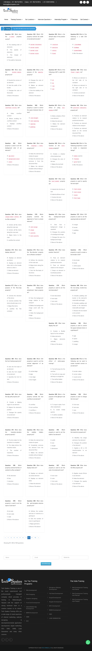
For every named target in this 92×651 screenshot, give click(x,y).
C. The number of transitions (14, 451)
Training (8, 28)
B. (34, 47)
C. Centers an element (78, 93)
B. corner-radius (76, 374)
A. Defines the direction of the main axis (36, 261)
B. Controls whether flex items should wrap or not (14, 302)
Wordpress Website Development (55, 588)
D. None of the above (13, 95)
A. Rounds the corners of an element (14, 81)
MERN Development (32, 613)
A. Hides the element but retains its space (36, 155)
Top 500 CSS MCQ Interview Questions (24, 28)
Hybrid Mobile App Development (31, 607)
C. (33, 50)
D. (34, 53)
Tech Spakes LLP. (46, 647)
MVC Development (54, 606)
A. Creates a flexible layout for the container (58, 332)
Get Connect (84, 19)
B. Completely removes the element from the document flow (36, 448)
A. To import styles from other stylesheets (58, 406)
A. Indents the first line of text (58, 190)
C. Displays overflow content (14, 125)
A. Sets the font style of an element (14, 368)
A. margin (75, 224)
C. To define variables (57, 415)
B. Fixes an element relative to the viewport (58, 266)
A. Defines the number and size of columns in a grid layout (36, 513)
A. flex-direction (11, 475)
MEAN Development (55, 610)
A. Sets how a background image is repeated (58, 227)
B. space (74, 338)
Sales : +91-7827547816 (32, 2)
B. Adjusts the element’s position (14, 408)
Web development (31, 590)
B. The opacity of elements (14, 51)
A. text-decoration (56, 295)
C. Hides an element (12, 270)
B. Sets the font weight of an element (14, 373)
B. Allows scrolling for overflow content (14, 120)
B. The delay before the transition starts (14, 446)
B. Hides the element (56, 121)
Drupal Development (55, 597)
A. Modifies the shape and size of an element (79, 439)
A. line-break (76, 260)
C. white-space (76, 265)
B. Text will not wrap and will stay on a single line (58, 375)
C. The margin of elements (14, 56)
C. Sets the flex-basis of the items (36, 271)
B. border (75, 227)
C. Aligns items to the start (14, 236)
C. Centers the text (56, 197)
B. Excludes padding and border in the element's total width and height (79, 305)
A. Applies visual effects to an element (79, 474)
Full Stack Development (56, 593)
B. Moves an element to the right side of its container (79, 88)
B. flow (9, 478)
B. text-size (75, 407)
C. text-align (32, 377)
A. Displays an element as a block (14, 259)
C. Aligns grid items (34, 524)
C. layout (76, 162)
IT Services (74, 19)
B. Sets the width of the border (14, 86)
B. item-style (10, 514)
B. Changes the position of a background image (58, 233)
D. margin (75, 344)
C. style (9, 516)
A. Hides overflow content (14, 115)
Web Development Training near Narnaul (80, 594)
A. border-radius (77, 371)
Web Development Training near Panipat (80, 600)
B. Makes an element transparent (36, 86)
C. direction (10, 481)
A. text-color (54, 475)
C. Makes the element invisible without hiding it (36, 167)
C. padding (75, 230)
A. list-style (10, 511)
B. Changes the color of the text (58, 160)
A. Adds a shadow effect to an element (58, 117)
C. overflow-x (32, 410)
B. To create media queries (58, 411)
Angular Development (55, 602)
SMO (50, 614)
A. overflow (32, 404)
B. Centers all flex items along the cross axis (14, 231)
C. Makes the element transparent (58, 125)
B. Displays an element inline (36, 480)
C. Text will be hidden (56, 379)
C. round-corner (76, 377)
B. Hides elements (56, 336)
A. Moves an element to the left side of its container (79, 80)
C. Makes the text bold (57, 164)
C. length (53, 445)
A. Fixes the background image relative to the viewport (36, 300)
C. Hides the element (35, 483)
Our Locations (30, 19)
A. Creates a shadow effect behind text (58, 155)
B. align (31, 374)
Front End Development (33, 602)
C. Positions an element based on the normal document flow (79, 131)
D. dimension (54, 448)
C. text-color (54, 301)
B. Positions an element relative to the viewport (79, 124)
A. (35, 45)
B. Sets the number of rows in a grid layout (36, 520)
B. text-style (54, 298)
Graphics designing (31, 598)
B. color (53, 478)
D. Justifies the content (13, 240)
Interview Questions (45, 19)
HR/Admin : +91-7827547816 (13, 2)
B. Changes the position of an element (79, 444)
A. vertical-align (33, 371)
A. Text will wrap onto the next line (58, 370)
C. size (74, 410)
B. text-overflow (33, 407)
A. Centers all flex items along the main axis (14, 226)
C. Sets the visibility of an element (36, 92)
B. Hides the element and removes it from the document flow (36, 161)
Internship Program (61, 19)
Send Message (46, 563)
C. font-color (54, 481)
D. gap (74, 233)
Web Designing (30, 594)
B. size (52, 443)
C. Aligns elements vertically (58, 340)
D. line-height (32, 379)
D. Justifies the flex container (14, 310)
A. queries (77, 156)
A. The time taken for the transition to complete (14, 441)
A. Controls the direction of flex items (14, 297)
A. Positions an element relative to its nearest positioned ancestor (79, 118)
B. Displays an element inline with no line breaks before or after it (14, 265)
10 (35, 537)
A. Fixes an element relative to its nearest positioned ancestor (58, 260)
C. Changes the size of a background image (58, 238)
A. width (53, 440)
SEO (27, 621)
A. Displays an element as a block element (36, 474)
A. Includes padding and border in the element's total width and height (79, 298)
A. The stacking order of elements (14, 46)
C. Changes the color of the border (14, 92)
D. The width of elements (14, 60)
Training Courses (17, 19)
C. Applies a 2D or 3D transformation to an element (79, 450)
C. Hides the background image (36, 314)
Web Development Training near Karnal (80, 588)
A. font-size (75, 404)
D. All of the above (77, 53)
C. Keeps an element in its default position (58, 271)
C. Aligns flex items (12, 306)
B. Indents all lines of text (58, 194)
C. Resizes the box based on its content (79, 312)
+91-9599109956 (48, 2)
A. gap (74, 336)
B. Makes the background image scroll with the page (36, 308)
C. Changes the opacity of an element (14, 414)
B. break (74, 263)
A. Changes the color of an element (36, 81)
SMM (27, 617)
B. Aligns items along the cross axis (36, 266)
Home (6, 19)
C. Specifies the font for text (14, 378)
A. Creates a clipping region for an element (14, 403)
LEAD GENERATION (54, 618)
